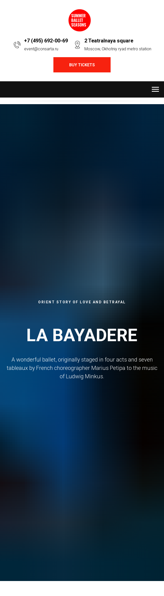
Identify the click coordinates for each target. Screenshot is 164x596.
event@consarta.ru (41, 48)
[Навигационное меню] (155, 89)
